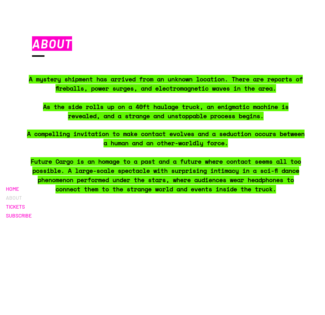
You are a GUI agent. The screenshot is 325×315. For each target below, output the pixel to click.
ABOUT (14, 198)
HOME (12, 189)
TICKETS (15, 207)
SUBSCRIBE (19, 215)
